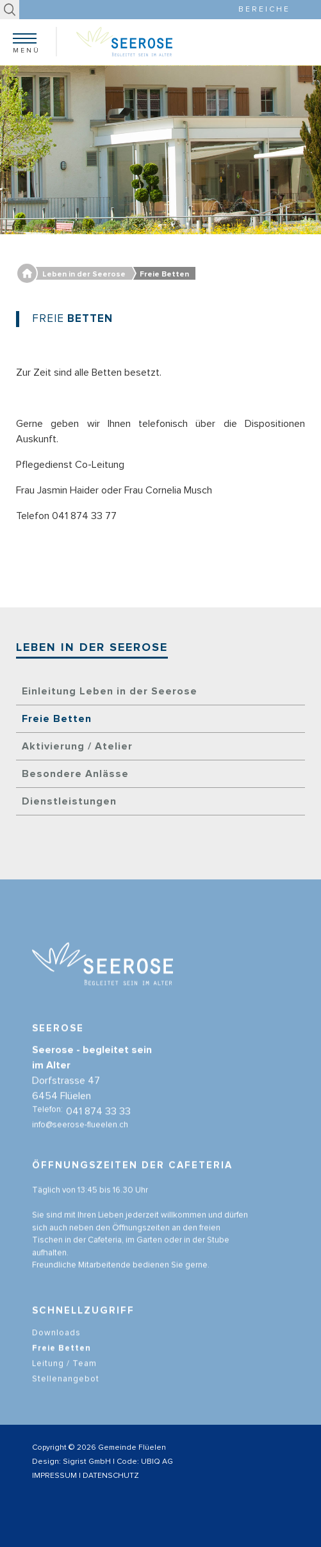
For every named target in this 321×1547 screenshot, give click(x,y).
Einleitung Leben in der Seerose (109, 691)
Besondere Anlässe (75, 774)
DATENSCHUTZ (111, 1476)
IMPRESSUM (54, 1476)
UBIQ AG (157, 1462)
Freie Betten (57, 719)
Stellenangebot (65, 1389)
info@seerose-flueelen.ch (80, 1135)
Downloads (56, 1343)
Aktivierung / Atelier (77, 746)
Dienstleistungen (69, 801)
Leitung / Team (64, 1374)
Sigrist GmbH (87, 1462)
